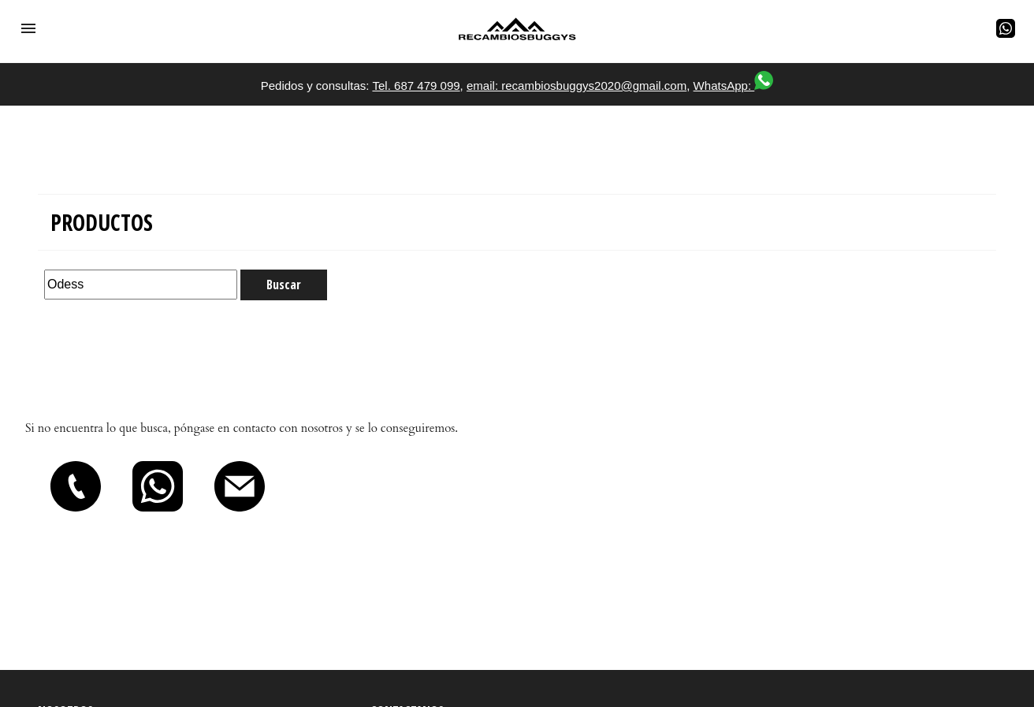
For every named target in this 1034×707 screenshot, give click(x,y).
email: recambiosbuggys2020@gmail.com (576, 85)
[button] (28, 28)
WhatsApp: (734, 85)
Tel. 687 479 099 (415, 85)
